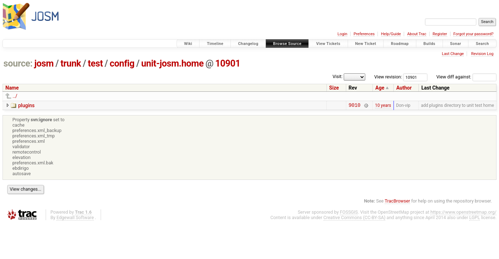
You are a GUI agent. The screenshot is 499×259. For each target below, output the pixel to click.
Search (482, 43)
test (95, 63)
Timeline (215, 43)
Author (404, 88)
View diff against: (466, 76)
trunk (70, 63)
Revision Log (482, 53)
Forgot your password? (473, 34)
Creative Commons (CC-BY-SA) (355, 218)
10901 (228, 63)
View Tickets (328, 43)
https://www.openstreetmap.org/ (463, 213)
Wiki (188, 43)
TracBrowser (397, 202)
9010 (355, 106)
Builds (429, 43)
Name (12, 88)
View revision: (388, 76)
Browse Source (287, 43)
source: (18, 63)
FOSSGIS (349, 213)
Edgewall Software (75, 218)
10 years (383, 105)
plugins (26, 105)
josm (44, 63)
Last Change (453, 53)
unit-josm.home (172, 63)
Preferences (364, 34)
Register (439, 34)
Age (379, 88)
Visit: (338, 76)
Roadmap (400, 43)
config (122, 63)
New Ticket (365, 43)
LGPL (474, 218)
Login (342, 34)
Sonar (455, 43)
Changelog (248, 43)
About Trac (416, 34)
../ (15, 96)
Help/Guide (391, 34)
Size (334, 88)
